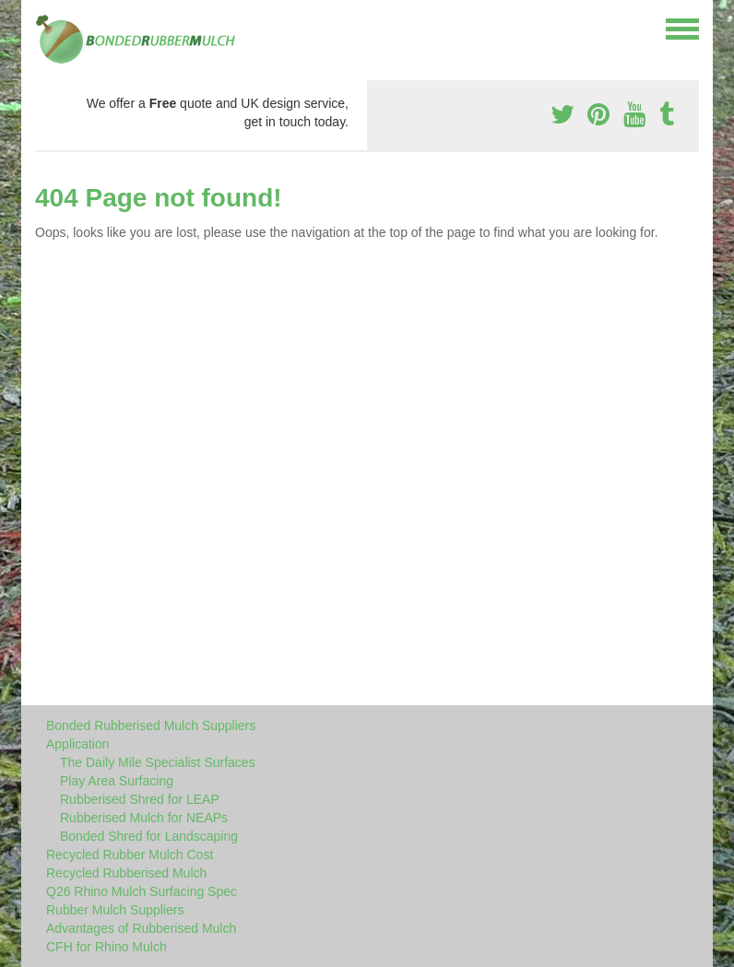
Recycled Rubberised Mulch (126, 873)
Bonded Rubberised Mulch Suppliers (150, 725)
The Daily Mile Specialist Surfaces (157, 762)
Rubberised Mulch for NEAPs (144, 817)
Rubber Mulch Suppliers (115, 909)
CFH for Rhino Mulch (106, 946)
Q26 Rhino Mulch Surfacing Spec (141, 891)
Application (78, 744)
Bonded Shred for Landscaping (149, 836)
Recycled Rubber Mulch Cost (129, 854)
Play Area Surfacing (116, 780)
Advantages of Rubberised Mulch (141, 928)
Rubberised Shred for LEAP (139, 799)
